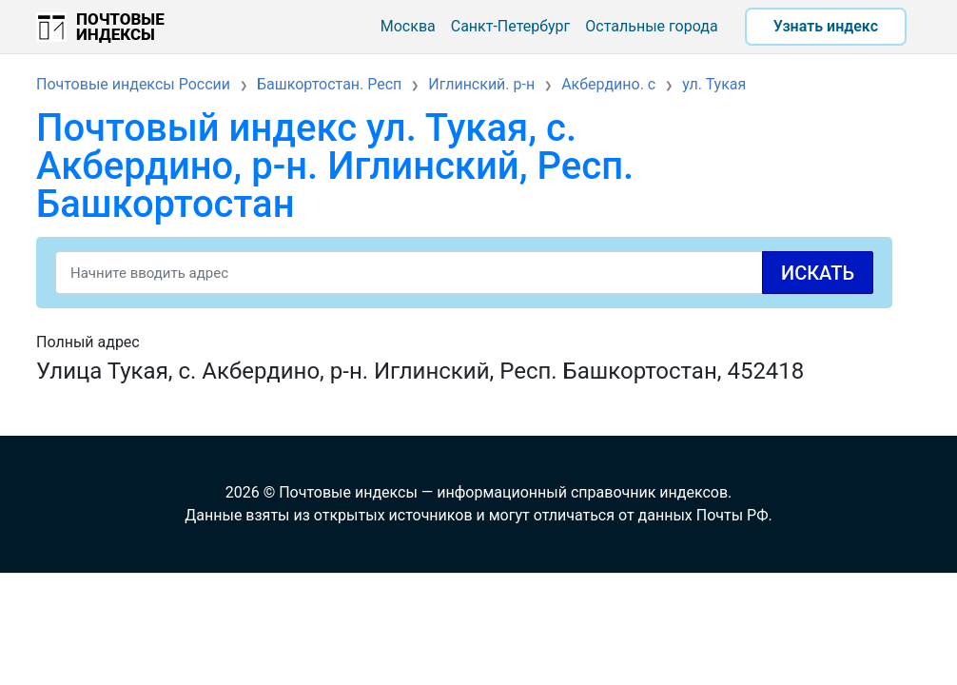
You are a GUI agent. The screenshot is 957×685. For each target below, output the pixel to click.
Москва (408, 26)
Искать (817, 273)
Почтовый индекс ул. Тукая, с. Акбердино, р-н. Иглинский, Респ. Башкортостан (335, 166)
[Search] (464, 272)
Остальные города (651, 26)
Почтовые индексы (120, 26)
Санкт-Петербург (511, 26)
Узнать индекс (825, 26)
